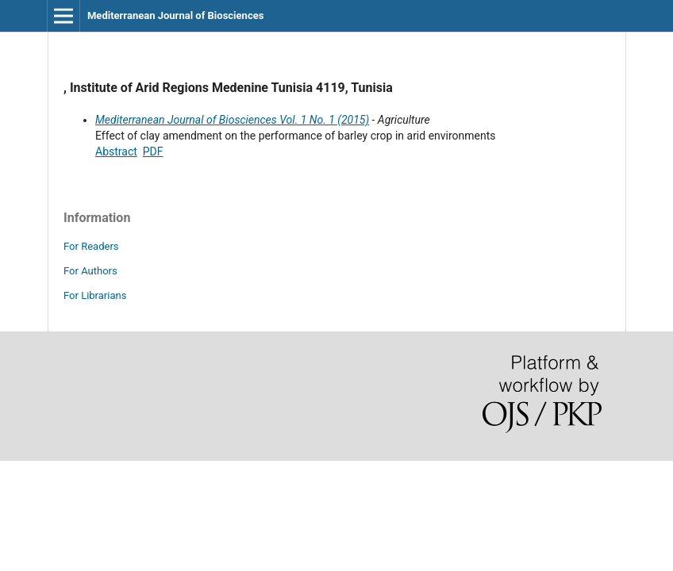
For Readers (91, 246)
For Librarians (94, 295)
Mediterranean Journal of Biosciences (175, 15)
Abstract (116, 151)
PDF (153, 151)
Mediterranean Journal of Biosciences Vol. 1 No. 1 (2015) (232, 119)
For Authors (90, 271)
